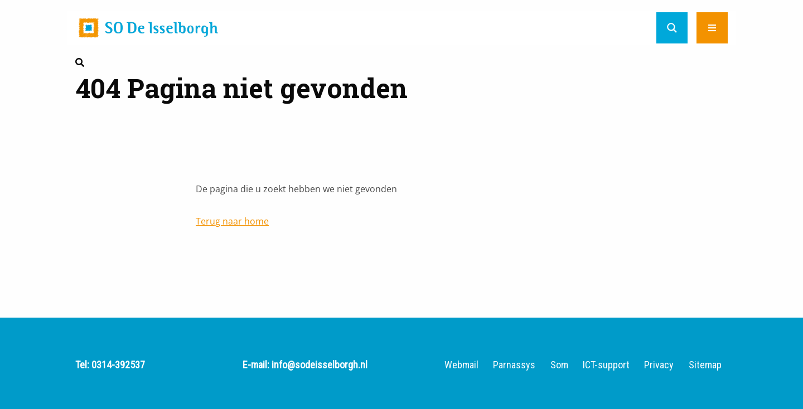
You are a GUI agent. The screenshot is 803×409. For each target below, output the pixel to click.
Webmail (461, 365)
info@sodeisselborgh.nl (319, 365)
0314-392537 (118, 365)
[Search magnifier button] (672, 27)
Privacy (659, 365)
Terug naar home (232, 221)
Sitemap (705, 365)
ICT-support (606, 365)
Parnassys (514, 365)
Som (559, 365)
